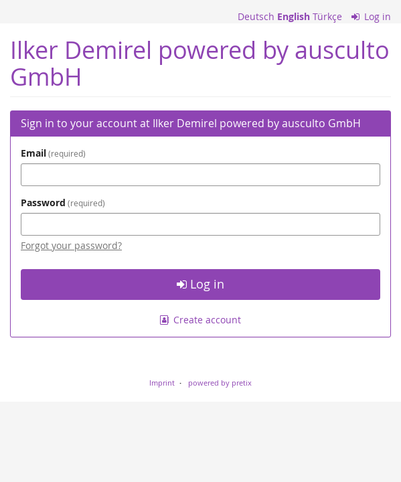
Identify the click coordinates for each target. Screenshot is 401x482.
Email (53, 153)
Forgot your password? (71, 245)
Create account (201, 319)
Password (63, 202)
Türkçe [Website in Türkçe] (327, 16)
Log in (371, 16)
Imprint (162, 383)
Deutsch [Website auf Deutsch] (256, 16)
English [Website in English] (293, 16)
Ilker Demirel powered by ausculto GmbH (200, 63)
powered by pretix (220, 383)
